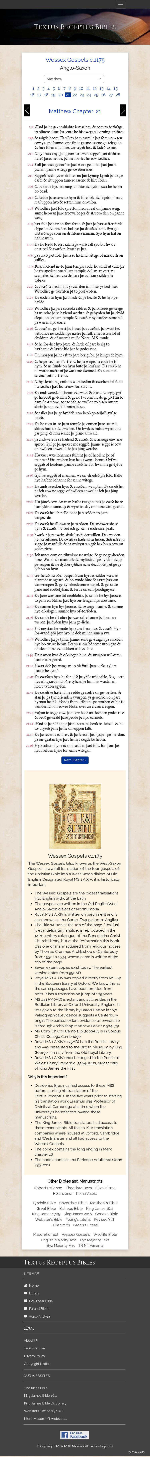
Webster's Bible (49, 1219)
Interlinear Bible (38, 1301)
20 (61, 94)
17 (39, 94)
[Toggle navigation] (120, 5)
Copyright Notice (37, 1364)
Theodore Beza (79, 1188)
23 (82, 94)
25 (96, 94)
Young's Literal (78, 1219)
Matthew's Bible (104, 1203)
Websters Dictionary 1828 (44, 1411)
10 (81, 88)
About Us (31, 1341)
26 (103, 94)
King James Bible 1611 (41, 1395)
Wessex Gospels (76, 1234)
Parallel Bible (36, 1309)
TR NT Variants (90, 1245)
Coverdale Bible (73, 1203)
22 (75, 94)
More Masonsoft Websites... (45, 1419)
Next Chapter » (75, 760)
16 (32, 94)
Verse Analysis (37, 1316)
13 (101, 88)
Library (32, 1293)
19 (53, 94)
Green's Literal (85, 1225)
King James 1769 (46, 1214)
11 (88, 88)
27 (111, 94)
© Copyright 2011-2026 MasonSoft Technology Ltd (75, 1446)
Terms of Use (34, 1348)
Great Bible (46, 1208)
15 (116, 88)
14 (108, 88)
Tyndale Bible (44, 1203)
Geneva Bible (106, 1214)
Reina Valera (86, 1193)
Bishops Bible (71, 1208)
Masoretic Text (45, 1234)
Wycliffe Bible (105, 1234)
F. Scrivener (63, 1193)
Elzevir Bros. (105, 1188)
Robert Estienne (48, 1188)
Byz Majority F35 (61, 1245)
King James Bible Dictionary (45, 1403)
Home (31, 1285)
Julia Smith (61, 1225)
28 (118, 94)
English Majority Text (58, 1240)
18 (46, 94)
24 (89, 94)
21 (68, 94)
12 (95, 88)
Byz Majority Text (94, 1240)
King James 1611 (99, 1208)
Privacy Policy (34, 1356)
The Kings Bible (36, 1388)
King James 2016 (78, 1214)
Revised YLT (104, 1219)
